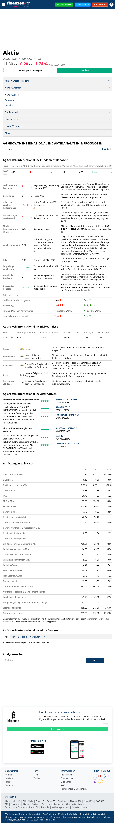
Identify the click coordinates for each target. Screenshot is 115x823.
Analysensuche (12, 654)
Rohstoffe (34, 807)
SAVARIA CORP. (63, 407)
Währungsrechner (60, 807)
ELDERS (59, 436)
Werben (37, 778)
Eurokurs (58, 804)
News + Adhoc (12, 94)
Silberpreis (71, 804)
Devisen (35, 804)
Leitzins (85, 807)
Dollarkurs (47, 804)
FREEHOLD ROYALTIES (66, 399)
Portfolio (45, 807)
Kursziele (9, 105)
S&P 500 (100, 801)
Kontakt (8, 775)
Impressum (66, 775)
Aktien (26, 804)
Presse (8, 782)
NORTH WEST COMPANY (67, 415)
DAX (38, 801)
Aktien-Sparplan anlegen (30, 70)
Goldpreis (15, 804)
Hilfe (36, 775)
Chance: (8, 149)
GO (95, 660)
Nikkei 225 (89, 801)
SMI (6, 804)
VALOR (6, 59)
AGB (63, 785)
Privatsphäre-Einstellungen (74, 789)
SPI (18, 801)
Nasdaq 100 (75, 801)
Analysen (9, 100)
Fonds (81, 804)
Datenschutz (67, 778)
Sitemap (9, 785)
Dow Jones (63, 801)
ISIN (24, 59)
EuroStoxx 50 (49, 801)
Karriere (9, 778)
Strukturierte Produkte (16, 807)
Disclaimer (66, 782)
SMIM (30, 801)
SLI (24, 801)
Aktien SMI (10, 801)
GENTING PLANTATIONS (67, 443)
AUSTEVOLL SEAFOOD (66, 428)
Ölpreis (75, 807)
